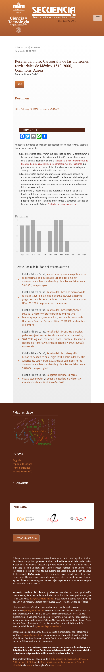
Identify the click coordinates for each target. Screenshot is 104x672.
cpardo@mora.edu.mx (33, 610)
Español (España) (22, 464)
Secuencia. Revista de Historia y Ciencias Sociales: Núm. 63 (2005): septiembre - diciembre (54, 321)
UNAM (29, 665)
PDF (20, 84)
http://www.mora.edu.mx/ (42, 598)
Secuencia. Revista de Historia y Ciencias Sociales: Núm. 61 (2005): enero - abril (54, 343)
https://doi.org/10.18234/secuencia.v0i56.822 (37, 109)
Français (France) (22, 467)
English (17, 460)
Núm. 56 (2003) (22, 47)
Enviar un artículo (26, 538)
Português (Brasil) (22, 471)
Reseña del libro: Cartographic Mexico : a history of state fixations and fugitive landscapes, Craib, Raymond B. (51, 314)
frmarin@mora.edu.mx (33, 635)
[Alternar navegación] (97, 18)
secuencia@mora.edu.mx (49, 626)
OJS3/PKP (56, 665)
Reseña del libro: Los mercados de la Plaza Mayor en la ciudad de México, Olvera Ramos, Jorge (53, 296)
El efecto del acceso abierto (62, 204)
